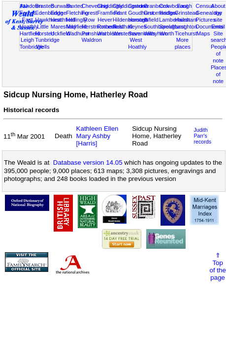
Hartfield (30, 33)
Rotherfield (110, 27)
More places (183, 43)
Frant (120, 13)
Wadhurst (77, 33)
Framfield (108, 13)
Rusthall (122, 27)
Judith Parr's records (202, 136)
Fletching (77, 13)
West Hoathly (137, 43)
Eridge (58, 13)
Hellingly (76, 20)
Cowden (138, 6)
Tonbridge (32, 47)
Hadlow (168, 13)
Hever (104, 20)
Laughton (186, 27)
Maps (203, 33)
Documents (209, 27)
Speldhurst (172, 27)
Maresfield (63, 27)
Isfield (151, 20)
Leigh (27, 40)
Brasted (44, 6)
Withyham (156, 33)
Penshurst (94, 33)
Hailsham (186, 20)
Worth (167, 33)
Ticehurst (186, 33)
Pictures (205, 20)
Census (204, 6)
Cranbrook (156, 6)
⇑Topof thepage (218, 266)
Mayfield (76, 27)
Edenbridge (49, 13)
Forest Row (89, 16)
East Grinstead (186, 9)
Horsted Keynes (137, 23)
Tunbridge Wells (47, 43)
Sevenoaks (141, 33)
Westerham (127, 33)
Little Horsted (44, 30)
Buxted (74, 6)
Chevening (95, 6)
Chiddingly (110, 6)
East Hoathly (29, 23)
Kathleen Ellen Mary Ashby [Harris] (97, 136)
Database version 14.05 (88, 162)
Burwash (61, 6)
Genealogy (208, 13)
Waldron (92, 40)
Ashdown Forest (31, 9)
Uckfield (60, 33)
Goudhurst (141, 13)
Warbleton (109, 33)
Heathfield (63, 20)
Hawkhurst (48, 20)
